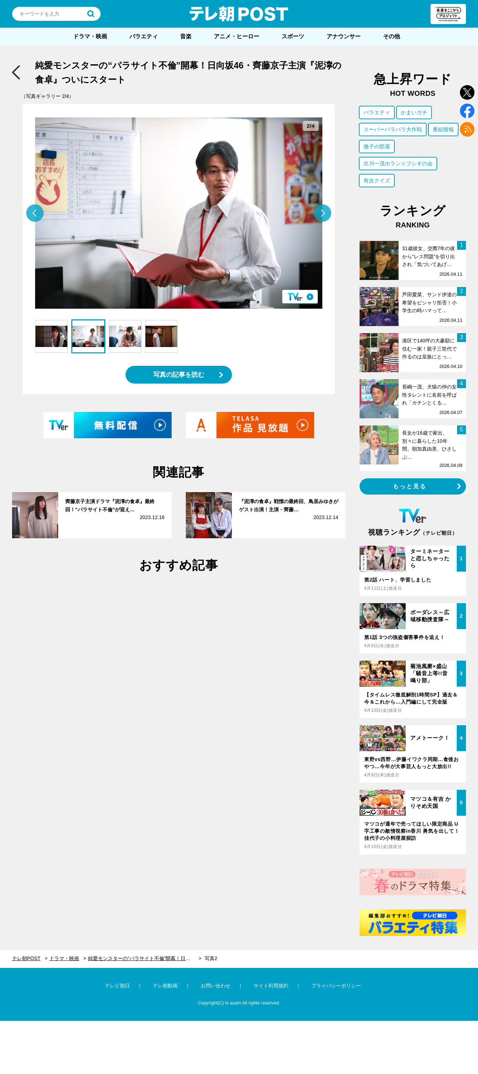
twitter (467, 92)
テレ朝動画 (165, 985)
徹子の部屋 (376, 146)
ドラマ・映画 (90, 36)
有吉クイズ (376, 180)
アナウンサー (344, 36)
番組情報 (443, 129)
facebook (467, 111)
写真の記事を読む (178, 374)
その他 (391, 36)
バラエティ (143, 36)
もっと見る (410, 486)
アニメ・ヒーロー (236, 36)
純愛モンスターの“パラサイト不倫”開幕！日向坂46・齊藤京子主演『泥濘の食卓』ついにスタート (144, 958)
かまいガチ (414, 112)
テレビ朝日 (117, 985)
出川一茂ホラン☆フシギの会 (398, 163)
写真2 (211, 958)
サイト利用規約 (271, 985)
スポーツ (293, 36)
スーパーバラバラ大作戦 (392, 129)
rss (467, 129)
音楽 (185, 36)
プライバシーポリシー (336, 985)
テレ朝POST (239, 14)
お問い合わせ (215, 985)
